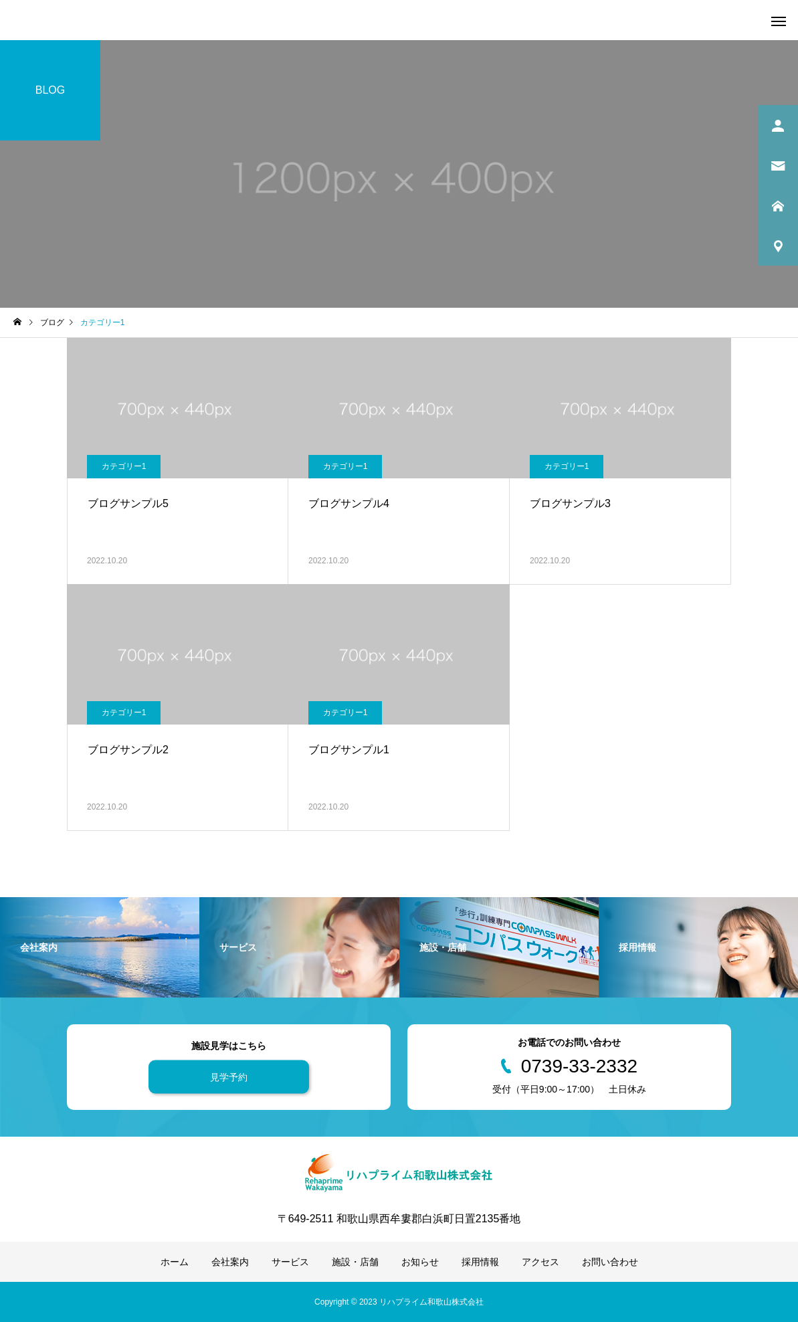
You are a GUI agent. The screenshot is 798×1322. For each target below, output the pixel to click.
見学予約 (228, 1077)
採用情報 (480, 1261)
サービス (290, 1261)
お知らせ (420, 1261)
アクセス (540, 1261)
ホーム (175, 1261)
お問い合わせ (610, 1261)
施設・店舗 (355, 1261)
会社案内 (230, 1261)
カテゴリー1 (124, 466)
